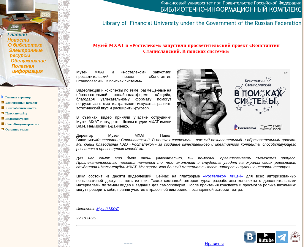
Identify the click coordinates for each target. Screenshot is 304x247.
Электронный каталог (21, 102)
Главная (17, 34)
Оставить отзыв (16, 129)
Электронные (26, 50)
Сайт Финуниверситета (22, 124)
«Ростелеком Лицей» (223, 176)
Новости (18, 40)
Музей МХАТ (107, 209)
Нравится (214, 243)
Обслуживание (28, 60)
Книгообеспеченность (21, 108)
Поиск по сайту (16, 113)
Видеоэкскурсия (16, 118)
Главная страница (18, 97)
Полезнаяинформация (21, 69)
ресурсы (20, 55)
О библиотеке (25, 45)
